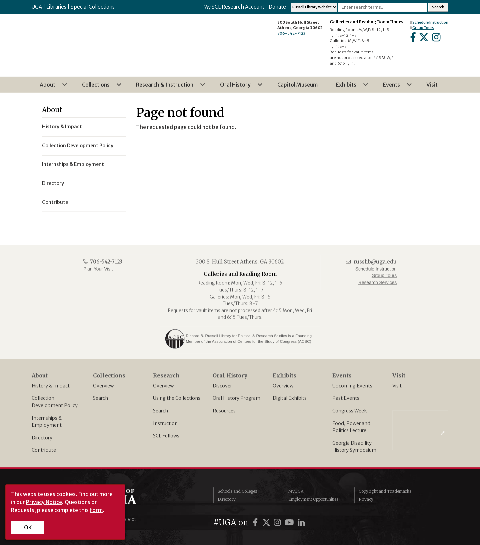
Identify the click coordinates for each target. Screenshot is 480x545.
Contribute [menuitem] (55, 202)
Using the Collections (176, 398)
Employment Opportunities (313, 499)
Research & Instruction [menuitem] (166, 87)
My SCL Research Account (233, 7)
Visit (397, 386)
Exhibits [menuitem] (348, 87)
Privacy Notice (44, 502)
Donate (277, 7)
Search (100, 398)
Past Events (345, 398)
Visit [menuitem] (432, 84)
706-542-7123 (291, 33)
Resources (224, 411)
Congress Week (349, 411)
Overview (103, 386)
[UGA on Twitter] (267, 522)
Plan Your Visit (98, 269)
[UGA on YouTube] (290, 522)
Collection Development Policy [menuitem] (77, 146)
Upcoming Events (352, 386)
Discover (222, 386)
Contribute (44, 450)
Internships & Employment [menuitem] (73, 164)
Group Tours (423, 27)
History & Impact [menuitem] (62, 127)
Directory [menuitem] (53, 183)
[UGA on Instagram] (278, 522)
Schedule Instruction (430, 22)
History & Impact (51, 386)
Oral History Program (236, 398)
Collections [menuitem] (98, 87)
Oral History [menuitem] (237, 87)
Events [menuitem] (393, 87)
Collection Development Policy (55, 401)
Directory (42, 438)
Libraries (56, 7)
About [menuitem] (49, 87)
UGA (37, 7)
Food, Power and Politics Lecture (351, 427)
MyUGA (295, 491)
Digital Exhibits (290, 398)
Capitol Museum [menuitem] (297, 84)
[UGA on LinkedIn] (301, 522)
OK (28, 527)
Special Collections (93, 7)
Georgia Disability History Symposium (354, 446)
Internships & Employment (47, 421)
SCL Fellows (166, 436)
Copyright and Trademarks (385, 491)
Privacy (366, 499)
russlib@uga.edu (375, 262)
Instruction (165, 423)
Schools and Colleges (237, 491)
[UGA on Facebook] (256, 522)
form (96, 510)
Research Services (377, 282)
